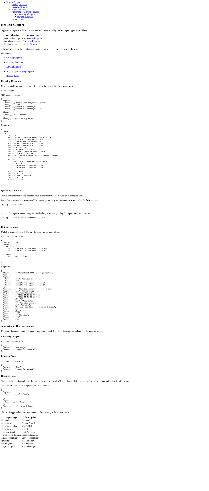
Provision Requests (31, 41)
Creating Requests (19, 4)
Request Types (18, 19)
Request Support (13, 2)
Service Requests (30, 44)
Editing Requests (19, 9)
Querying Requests (20, 7)
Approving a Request (26, 14)
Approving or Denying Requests (25, 12)
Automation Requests (32, 38)
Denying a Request (25, 16)
